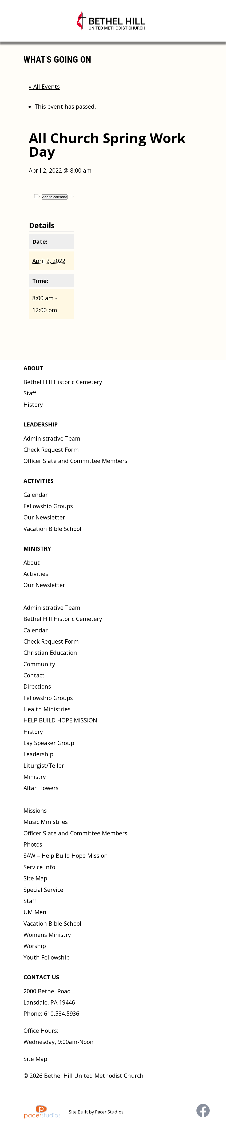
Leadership (38, 754)
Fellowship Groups (48, 506)
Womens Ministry (47, 934)
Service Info (39, 867)
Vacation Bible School (52, 529)
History (33, 404)
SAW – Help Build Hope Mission (65, 855)
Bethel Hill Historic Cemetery (62, 382)
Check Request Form (51, 449)
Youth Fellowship (46, 957)
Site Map (35, 878)
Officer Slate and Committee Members (75, 461)
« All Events (44, 86)
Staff (29, 393)
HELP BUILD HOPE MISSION (60, 720)
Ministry (34, 777)
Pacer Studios (109, 1112)
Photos (32, 844)
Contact (34, 675)
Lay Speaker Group (48, 743)
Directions (37, 686)
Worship (34, 946)
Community (39, 664)
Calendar (35, 494)
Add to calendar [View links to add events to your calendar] (54, 197)
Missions (35, 810)
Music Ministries (45, 822)
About (31, 562)
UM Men (34, 912)
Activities (35, 574)
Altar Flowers (40, 788)
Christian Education (50, 652)
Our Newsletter (44, 517)
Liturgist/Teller (43, 765)
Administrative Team (51, 438)
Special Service (43, 889)
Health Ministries (46, 709)
